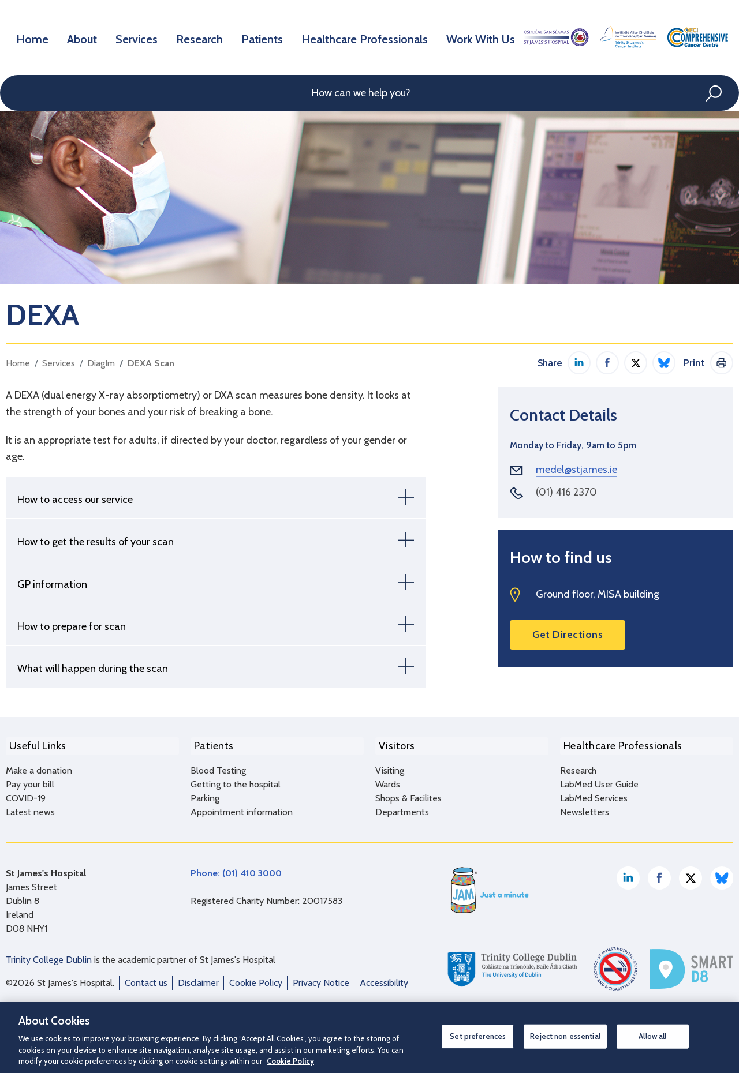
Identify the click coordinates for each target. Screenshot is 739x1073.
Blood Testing (218, 766)
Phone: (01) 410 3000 (236, 869)
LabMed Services (594, 794)
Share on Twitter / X (635, 362)
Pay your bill (30, 780)
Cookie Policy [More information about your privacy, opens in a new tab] (290, 1061)
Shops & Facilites (408, 794)
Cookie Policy (255, 978)
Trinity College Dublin (49, 955)
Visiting (389, 766)
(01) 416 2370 (566, 492)
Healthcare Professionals (368, 37)
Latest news (30, 807)
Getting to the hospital (236, 780)
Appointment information (242, 807)
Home (33, 37)
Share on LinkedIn (579, 362)
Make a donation (39, 766)
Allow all (652, 1036)
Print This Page (721, 362)
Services (142, 37)
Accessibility (384, 978)
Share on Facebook (607, 362)
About (85, 37)
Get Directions (567, 634)
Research (205, 37)
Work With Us (479, 37)
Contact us (146, 978)
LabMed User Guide (599, 780)
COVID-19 (26, 794)
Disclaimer (198, 978)
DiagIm (101, 363)
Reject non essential (565, 1036)
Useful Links (34, 744)
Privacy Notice (321, 978)
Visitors (393, 744)
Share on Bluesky (663, 362)
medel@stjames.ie (576, 469)
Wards (387, 780)
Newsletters (584, 807)
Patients (269, 37)
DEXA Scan (151, 363)
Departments (402, 807)
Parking (205, 794)
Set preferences (478, 1036)
